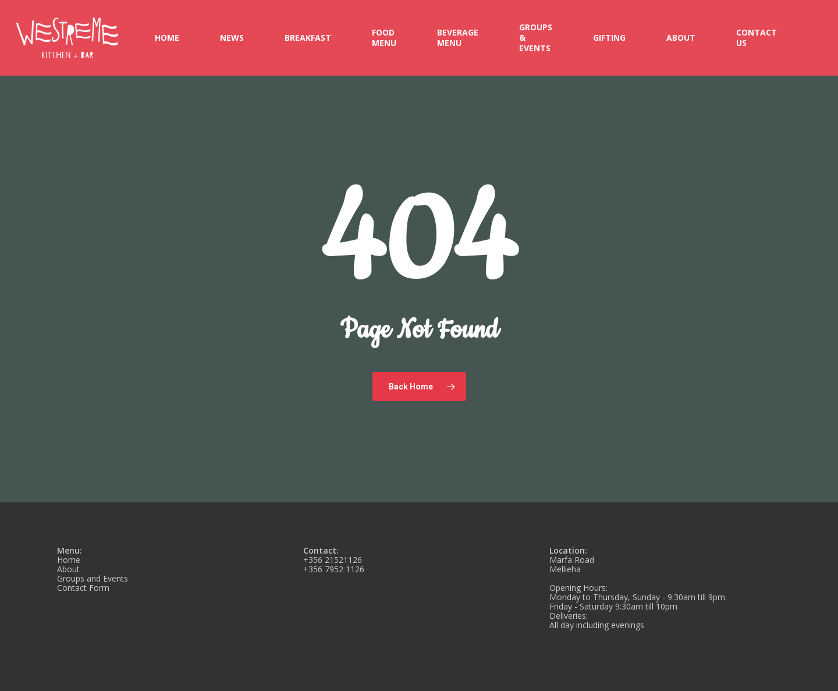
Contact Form (83, 587)
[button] (815, 6)
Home (68, 559)
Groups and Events (92, 578)
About (68, 569)
